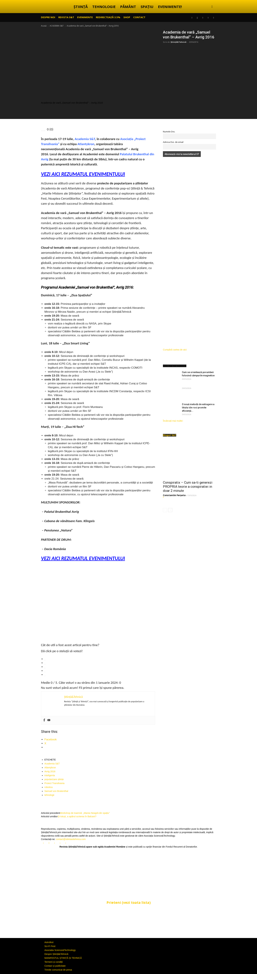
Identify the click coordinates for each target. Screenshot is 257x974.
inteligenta (49, 775)
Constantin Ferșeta (174, 495)
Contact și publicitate (55, 966)
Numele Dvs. (169, 131)
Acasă (44, 25)
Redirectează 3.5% (108, 17)
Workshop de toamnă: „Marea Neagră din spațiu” (85, 813)
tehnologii (49, 795)
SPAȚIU (147, 6)
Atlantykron (86, 144)
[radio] (99, 659)
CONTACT (139, 17)
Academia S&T (85, 139)
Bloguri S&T (169, 435)
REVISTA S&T (66, 17)
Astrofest (48, 942)
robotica (48, 787)
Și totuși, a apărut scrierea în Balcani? (77, 816)
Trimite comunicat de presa (58, 969)
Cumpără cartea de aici (175, 349)
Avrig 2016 (49, 771)
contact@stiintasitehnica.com (71, 839)
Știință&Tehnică (178, 42)
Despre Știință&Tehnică (56, 954)
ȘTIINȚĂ (81, 6)
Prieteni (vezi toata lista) (129, 902)
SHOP (126, 17)
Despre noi (48, 17)
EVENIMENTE (85, 17)
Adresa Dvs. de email (173, 142)
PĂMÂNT (128, 6)
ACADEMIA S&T (57, 25)
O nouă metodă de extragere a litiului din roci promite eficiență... (198, 407)
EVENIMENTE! (170, 6)
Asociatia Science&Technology (60, 950)
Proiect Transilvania (54, 783)
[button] (212, 6)
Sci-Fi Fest (49, 946)
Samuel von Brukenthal (56, 791)
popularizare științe (54, 779)
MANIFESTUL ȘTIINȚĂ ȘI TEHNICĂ (63, 958)
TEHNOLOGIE (104, 6)
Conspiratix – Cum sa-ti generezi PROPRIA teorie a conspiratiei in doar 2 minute (187, 487)
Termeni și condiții (53, 962)
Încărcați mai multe (173, 421)
